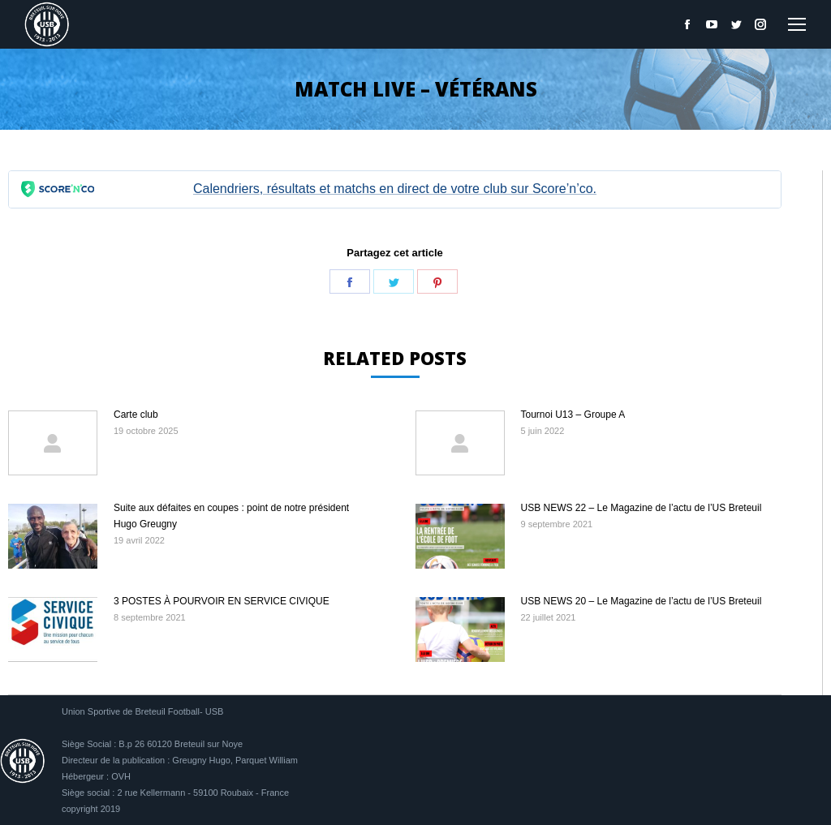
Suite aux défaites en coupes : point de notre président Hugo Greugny (231, 516)
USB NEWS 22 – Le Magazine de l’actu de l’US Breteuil (641, 507)
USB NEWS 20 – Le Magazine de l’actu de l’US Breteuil (641, 601)
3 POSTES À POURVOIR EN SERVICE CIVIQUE (221, 601)
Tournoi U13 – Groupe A (573, 414)
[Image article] (52, 442)
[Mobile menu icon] (797, 24)
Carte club (136, 414)
